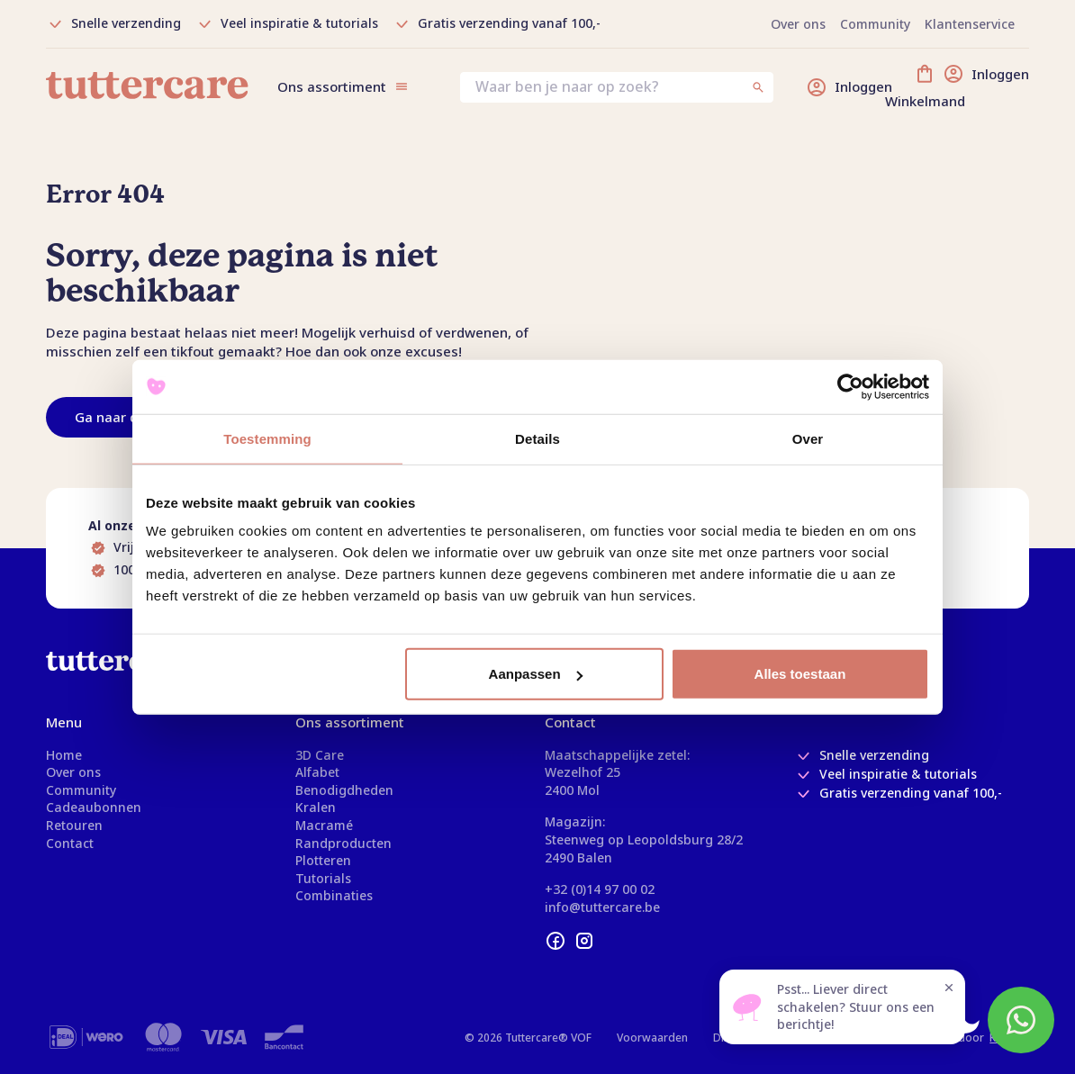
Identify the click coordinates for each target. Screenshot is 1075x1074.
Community (81, 790)
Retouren (74, 825)
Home (64, 754)
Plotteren (323, 860)
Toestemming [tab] (267, 438)
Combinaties (334, 895)
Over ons (73, 772)
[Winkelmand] (971, 87)
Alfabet (317, 772)
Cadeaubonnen (93, 807)
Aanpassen (536, 673)
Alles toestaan (800, 673)
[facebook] (555, 941)
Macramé (324, 825)
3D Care (319, 754)
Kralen (315, 807)
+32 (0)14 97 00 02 (600, 889)
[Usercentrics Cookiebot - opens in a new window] (850, 386)
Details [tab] (537, 438)
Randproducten (343, 843)
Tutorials (323, 878)
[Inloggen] (849, 87)
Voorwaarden (652, 1037)
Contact (70, 843)
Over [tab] (808, 438)
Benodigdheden (344, 790)
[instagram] (584, 941)
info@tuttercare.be (602, 907)
